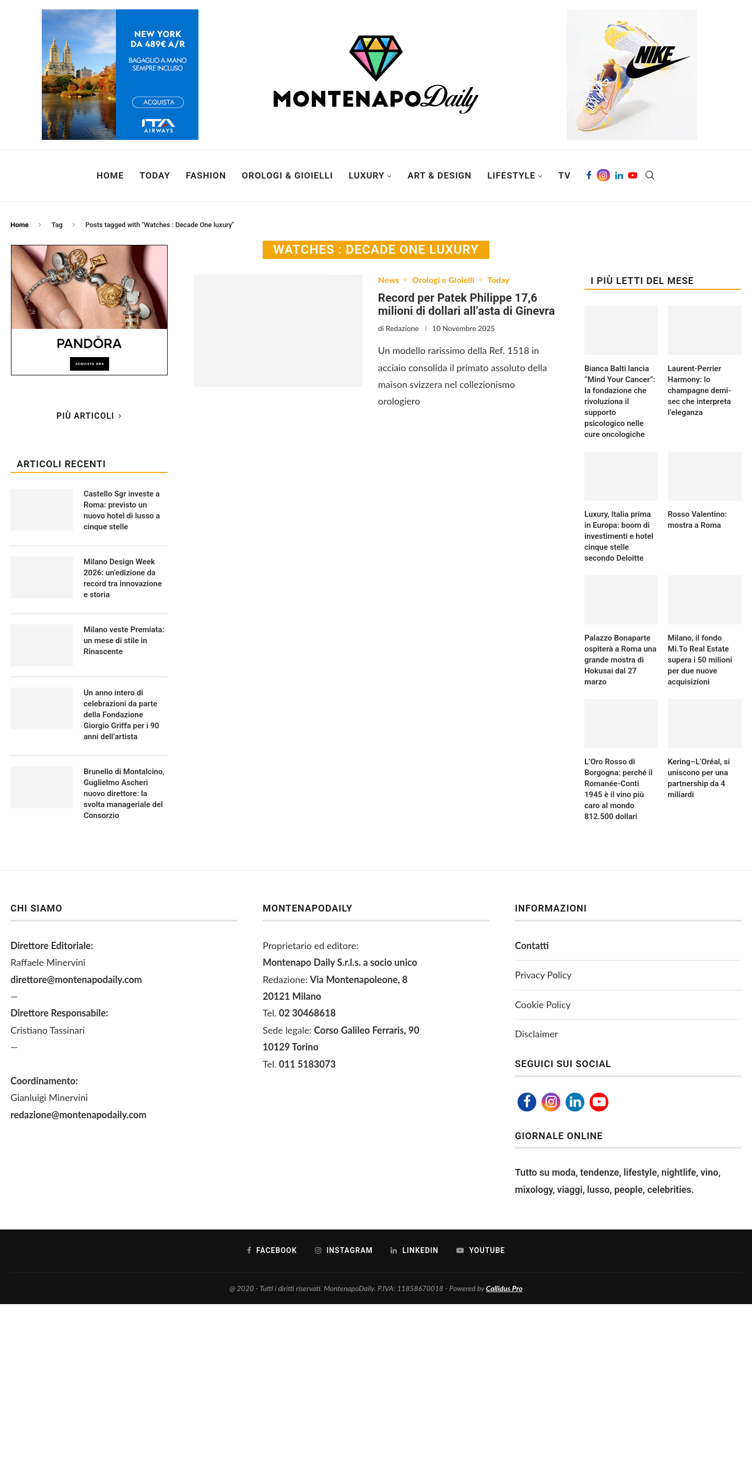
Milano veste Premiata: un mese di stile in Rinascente (124, 640)
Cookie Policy (543, 1004)
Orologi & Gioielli (287, 175)
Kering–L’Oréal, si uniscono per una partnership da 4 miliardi (699, 778)
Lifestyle (511, 175)
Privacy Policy (543, 974)
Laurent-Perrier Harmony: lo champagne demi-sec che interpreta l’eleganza (699, 390)
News (388, 280)
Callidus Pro (504, 1288)
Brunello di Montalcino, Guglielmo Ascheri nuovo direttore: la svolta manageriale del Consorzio (124, 793)
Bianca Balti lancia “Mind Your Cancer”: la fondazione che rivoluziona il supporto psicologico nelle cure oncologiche (619, 401)
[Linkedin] (619, 175)
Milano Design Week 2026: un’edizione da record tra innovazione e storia (123, 578)
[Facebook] (589, 175)
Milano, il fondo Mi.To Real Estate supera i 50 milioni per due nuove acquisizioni (700, 660)
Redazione (402, 328)
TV (564, 175)
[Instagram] (603, 175)
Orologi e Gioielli (443, 280)
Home (110, 175)
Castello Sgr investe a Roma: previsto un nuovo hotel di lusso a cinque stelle (122, 510)
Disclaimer (536, 1033)
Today (154, 175)
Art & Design (439, 175)
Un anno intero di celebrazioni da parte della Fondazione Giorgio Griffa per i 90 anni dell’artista (121, 714)
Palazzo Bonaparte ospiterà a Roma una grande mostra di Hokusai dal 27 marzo (620, 660)
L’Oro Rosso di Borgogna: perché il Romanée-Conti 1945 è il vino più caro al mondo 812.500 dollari (618, 789)
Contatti (532, 945)
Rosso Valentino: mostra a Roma (697, 520)
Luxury (367, 175)
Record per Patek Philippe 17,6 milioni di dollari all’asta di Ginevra (466, 304)
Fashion (206, 175)
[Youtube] (632, 175)
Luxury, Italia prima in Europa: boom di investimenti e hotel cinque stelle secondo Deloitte (618, 536)
